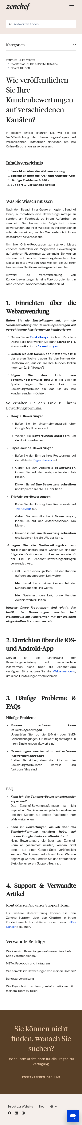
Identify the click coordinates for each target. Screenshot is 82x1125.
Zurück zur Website (20, 1106)
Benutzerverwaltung (20, 979)
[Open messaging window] (73, 1116)
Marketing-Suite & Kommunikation (34, 64)
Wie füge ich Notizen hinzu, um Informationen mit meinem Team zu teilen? (39, 988)
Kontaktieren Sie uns (41, 1077)
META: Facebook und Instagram (28, 963)
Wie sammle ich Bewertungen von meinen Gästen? (41, 971)
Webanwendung (64, 671)
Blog (42, 1106)
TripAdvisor (23, 509)
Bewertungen (20, 68)
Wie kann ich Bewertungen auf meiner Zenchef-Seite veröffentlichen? (38, 953)
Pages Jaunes (42, 460)
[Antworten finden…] (41, 24)
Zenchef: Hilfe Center (21, 60)
